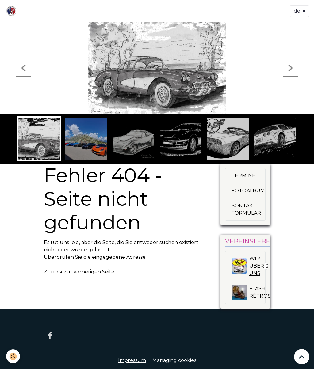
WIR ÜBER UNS (249, 266)
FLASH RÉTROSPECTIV (249, 292)
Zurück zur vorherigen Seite (79, 272)
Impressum (132, 360)
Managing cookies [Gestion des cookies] (174, 360)
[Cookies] (13, 356)
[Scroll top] (301, 356)
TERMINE (243, 176)
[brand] (12, 11)
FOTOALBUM (248, 191)
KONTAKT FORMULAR (246, 209)
